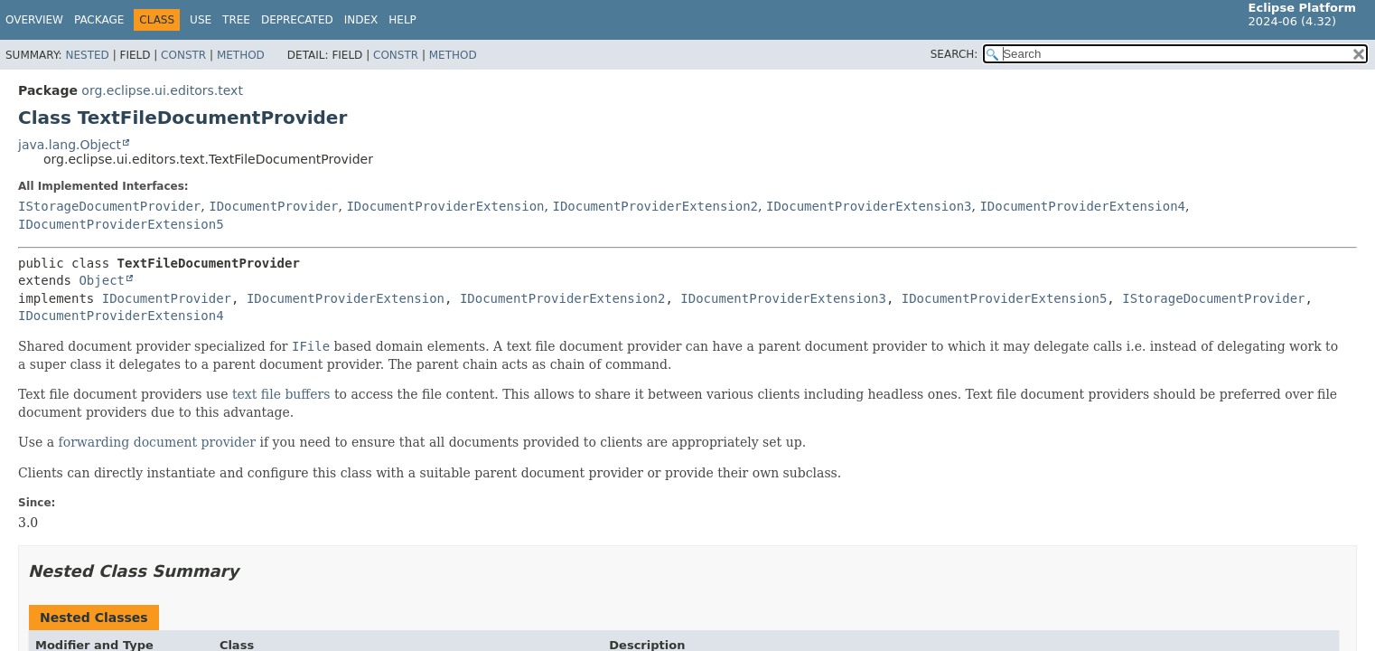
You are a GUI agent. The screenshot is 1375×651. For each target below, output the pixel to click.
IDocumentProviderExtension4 (1082, 206)
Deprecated (297, 20)
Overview (34, 20)
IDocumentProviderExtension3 (869, 206)
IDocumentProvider (273, 206)
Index (361, 20)
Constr (183, 55)
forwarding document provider (158, 442)
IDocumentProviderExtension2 (655, 206)
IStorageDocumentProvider (109, 206)
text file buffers (281, 394)
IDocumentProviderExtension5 (121, 224)
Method (241, 55)
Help (402, 20)
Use (200, 20)
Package (99, 20)
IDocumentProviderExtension (445, 206)
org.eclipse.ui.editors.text (162, 90)
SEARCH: (954, 54)
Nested (86, 55)
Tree (236, 20)
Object (102, 280)
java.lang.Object (69, 144)
